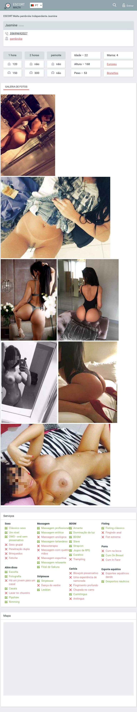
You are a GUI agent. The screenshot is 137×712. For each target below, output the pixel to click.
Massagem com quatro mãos (55, 551)
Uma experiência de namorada (85, 579)
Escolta (13, 572)
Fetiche (13, 558)
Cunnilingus (80, 594)
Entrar (128, 5)
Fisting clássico (115, 528)
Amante (78, 528)
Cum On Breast (114, 555)
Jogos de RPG (81, 550)
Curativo (78, 554)
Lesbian (45, 589)
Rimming (14, 601)
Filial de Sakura (50, 567)
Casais (13, 588)
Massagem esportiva (53, 558)
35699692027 (18, 33)
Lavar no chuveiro (19, 593)
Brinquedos (15, 553)
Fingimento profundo (85, 585)
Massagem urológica (53, 537)
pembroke (25, 16)
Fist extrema (113, 537)
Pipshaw (14, 597)
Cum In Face (113, 559)
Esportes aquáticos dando (117, 575)
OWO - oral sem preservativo (18, 538)
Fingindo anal (113, 532)
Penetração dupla (19, 549)
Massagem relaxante (53, 562)
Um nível (14, 532)
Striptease (47, 580)
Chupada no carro (83, 589)
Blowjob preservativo (85, 573)
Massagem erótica (52, 532)
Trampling (79, 559)
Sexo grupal (16, 544)
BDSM (77, 537)
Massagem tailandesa (54, 541)
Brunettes (112, 73)
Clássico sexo (17, 528)
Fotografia (15, 576)
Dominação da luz (84, 532)
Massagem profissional (55, 528)
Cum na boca (113, 550)
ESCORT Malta (11, 16)
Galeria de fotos (16, 86)
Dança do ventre (50, 585)
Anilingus (78, 598)
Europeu (112, 64)
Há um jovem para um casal (22, 582)
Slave (76, 541)
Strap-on (78, 546)
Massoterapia (49, 546)
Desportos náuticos (117, 581)
